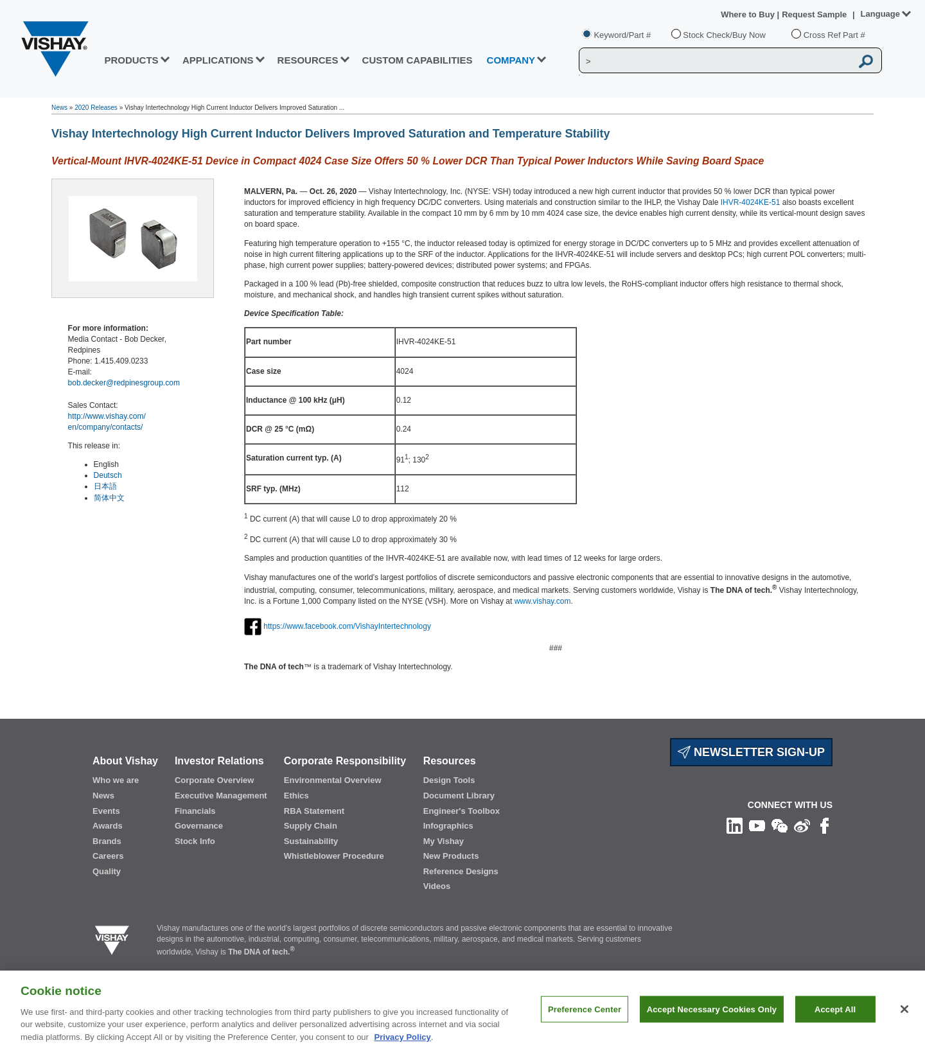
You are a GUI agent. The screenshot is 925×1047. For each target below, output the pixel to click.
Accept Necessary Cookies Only (712, 1016)
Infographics (448, 826)
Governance (199, 826)
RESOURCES (308, 60)
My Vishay (443, 841)
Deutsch (108, 475)
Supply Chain (310, 826)
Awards (107, 826)
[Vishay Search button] (866, 61)
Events (106, 811)
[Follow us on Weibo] (802, 824)
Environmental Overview (333, 780)
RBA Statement (314, 811)
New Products (451, 856)
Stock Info (195, 841)
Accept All (835, 1016)
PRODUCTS (131, 60)
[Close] (904, 1016)
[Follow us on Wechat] (779, 824)
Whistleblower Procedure (334, 856)
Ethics (296, 795)
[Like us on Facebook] (824, 824)
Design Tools (449, 780)
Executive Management (221, 795)
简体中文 (109, 497)
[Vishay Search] (715, 61)
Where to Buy (749, 14)
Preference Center (584, 1016)
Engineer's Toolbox (461, 811)
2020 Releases (96, 107)
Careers (107, 856)
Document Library (459, 795)
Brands (106, 841)
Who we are (115, 780)
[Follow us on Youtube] (757, 824)
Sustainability (311, 841)
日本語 (105, 486)
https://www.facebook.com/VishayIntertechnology (347, 626)
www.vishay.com (543, 601)
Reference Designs (460, 871)
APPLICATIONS (218, 60)
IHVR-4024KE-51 (750, 202)
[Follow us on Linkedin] (735, 824)
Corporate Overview (214, 780)
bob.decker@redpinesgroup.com (124, 382)
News (59, 107)
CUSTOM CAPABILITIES (417, 60)
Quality (106, 871)
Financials (195, 811)
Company (511, 60)
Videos (436, 886)
